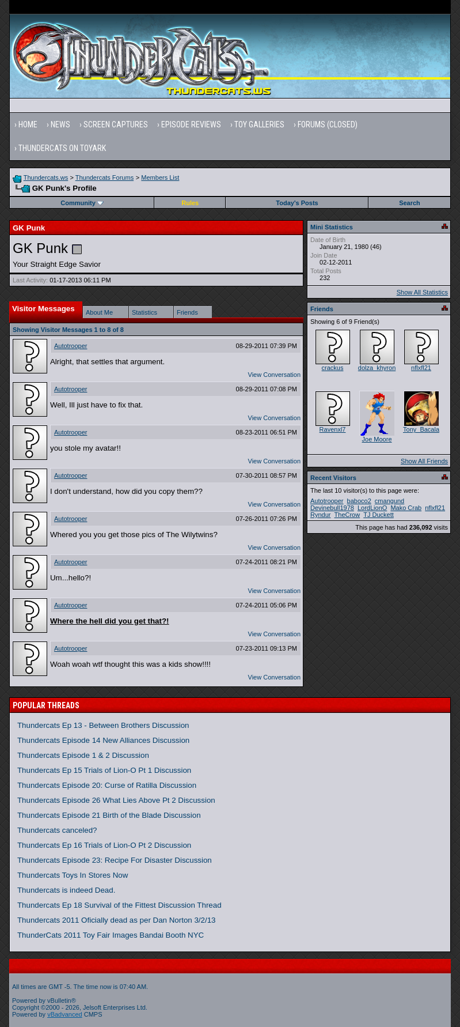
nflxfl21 (421, 367)
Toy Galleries (259, 124)
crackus (333, 367)
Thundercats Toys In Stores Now (72, 875)
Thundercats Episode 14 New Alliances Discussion (103, 740)
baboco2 (359, 500)
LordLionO (372, 507)
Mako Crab (405, 507)
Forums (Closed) (328, 124)
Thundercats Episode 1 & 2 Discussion (83, 755)
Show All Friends (424, 461)
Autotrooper (70, 345)
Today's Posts (297, 202)
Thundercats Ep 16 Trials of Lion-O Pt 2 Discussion (104, 845)
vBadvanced (64, 1014)
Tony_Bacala (421, 429)
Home (27, 124)
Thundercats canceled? (57, 830)
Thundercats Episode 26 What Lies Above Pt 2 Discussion (116, 800)
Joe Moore (377, 439)
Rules (190, 202)
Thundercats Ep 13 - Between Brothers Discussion (103, 725)
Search (409, 202)
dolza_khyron (377, 367)
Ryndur (320, 514)
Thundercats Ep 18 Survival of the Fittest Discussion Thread (119, 905)
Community (82, 202)
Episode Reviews (191, 124)
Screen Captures (115, 124)
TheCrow (347, 514)
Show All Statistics (422, 292)
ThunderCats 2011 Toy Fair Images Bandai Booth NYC (110, 935)
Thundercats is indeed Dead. (66, 890)
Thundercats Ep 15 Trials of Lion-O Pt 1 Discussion (104, 770)
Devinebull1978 (332, 507)
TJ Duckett (378, 514)
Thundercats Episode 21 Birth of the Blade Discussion (109, 815)
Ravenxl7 (333, 429)
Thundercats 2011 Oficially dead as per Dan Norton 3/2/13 (116, 920)
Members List (160, 177)
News (60, 124)
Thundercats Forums (104, 177)
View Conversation (274, 374)
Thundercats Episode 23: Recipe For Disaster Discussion (114, 860)
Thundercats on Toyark (62, 148)
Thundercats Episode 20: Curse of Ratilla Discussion (106, 785)
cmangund (389, 500)
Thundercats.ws (46, 177)
